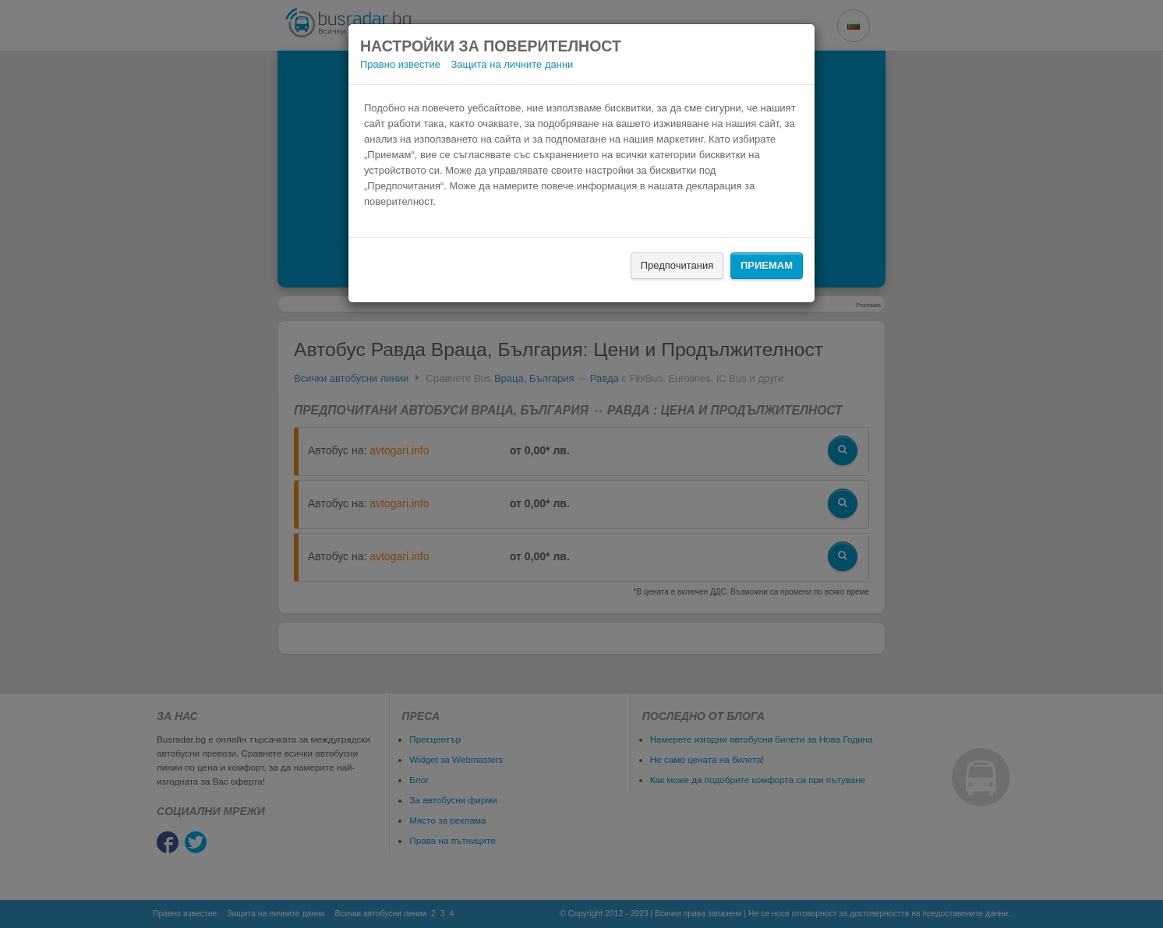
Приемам (767, 265)
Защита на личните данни (512, 64)
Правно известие (400, 64)
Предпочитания (677, 265)
